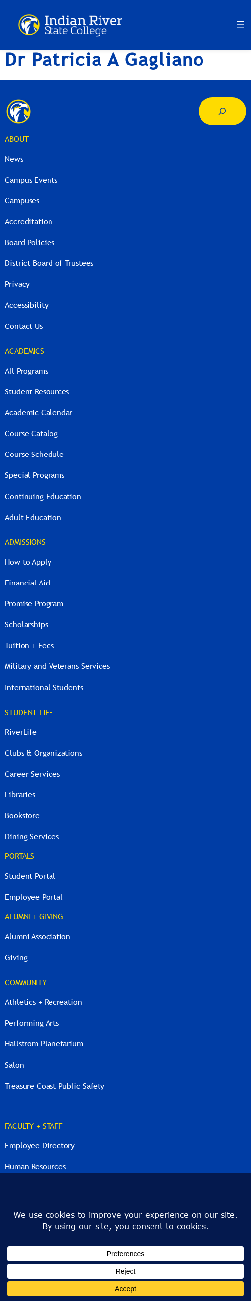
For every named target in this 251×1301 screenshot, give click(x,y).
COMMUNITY (26, 982)
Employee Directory (40, 1145)
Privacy (17, 283)
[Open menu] (240, 25)
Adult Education (33, 517)
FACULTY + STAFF (33, 1125)
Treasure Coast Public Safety (54, 1085)
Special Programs (34, 474)
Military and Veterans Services (57, 665)
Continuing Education (43, 496)
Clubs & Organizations (43, 752)
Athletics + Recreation (43, 1001)
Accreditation (28, 221)
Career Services (32, 773)
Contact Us (24, 326)
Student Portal (30, 875)
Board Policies (29, 242)
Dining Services (32, 836)
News (14, 158)
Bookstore (22, 815)
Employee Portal (34, 896)
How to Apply (28, 561)
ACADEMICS (24, 350)
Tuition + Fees (29, 645)
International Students (44, 687)
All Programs (26, 370)
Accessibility (27, 304)
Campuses (22, 200)
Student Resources (37, 391)
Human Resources (35, 1166)
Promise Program (34, 603)
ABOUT (17, 138)
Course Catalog (31, 433)
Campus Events (31, 179)
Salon (14, 1064)
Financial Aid (27, 582)
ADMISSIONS (25, 541)
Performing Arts (32, 1022)
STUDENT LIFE (29, 712)
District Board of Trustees (49, 263)
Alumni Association (37, 936)
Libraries (20, 794)
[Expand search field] (222, 111)
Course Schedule (34, 454)
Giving (16, 957)
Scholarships (26, 624)
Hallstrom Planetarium (44, 1043)
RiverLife (21, 731)
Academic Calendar (38, 412)
